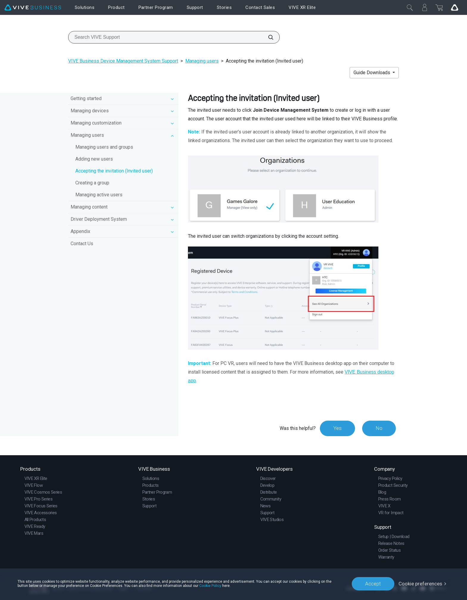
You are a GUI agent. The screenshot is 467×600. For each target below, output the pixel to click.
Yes (337, 428)
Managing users (202, 61)
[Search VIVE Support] (267, 37)
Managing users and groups (104, 147)
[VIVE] (32, 7)
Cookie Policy (210, 586)
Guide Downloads (372, 72)
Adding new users (94, 159)
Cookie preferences (420, 584)
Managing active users (98, 195)
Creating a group (92, 183)
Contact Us (82, 243)
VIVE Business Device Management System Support (123, 61)
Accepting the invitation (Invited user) (114, 171)
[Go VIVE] (454, 7)
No (379, 428)
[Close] (409, 7)
